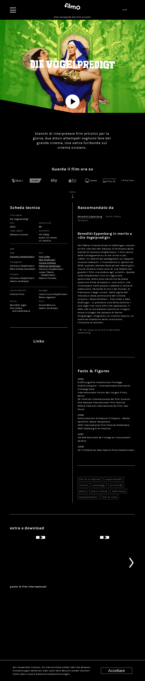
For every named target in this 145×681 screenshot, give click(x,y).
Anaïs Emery (113, 216)
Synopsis (83, 220)
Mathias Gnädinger (50, 265)
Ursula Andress (47, 262)
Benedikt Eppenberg (90, 216)
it (125, 9)
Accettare (116, 670)
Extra (72, 191)
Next (136, 594)
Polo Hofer (44, 256)
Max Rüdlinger (47, 259)
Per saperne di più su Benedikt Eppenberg (99, 331)
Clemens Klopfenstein (22, 256)
